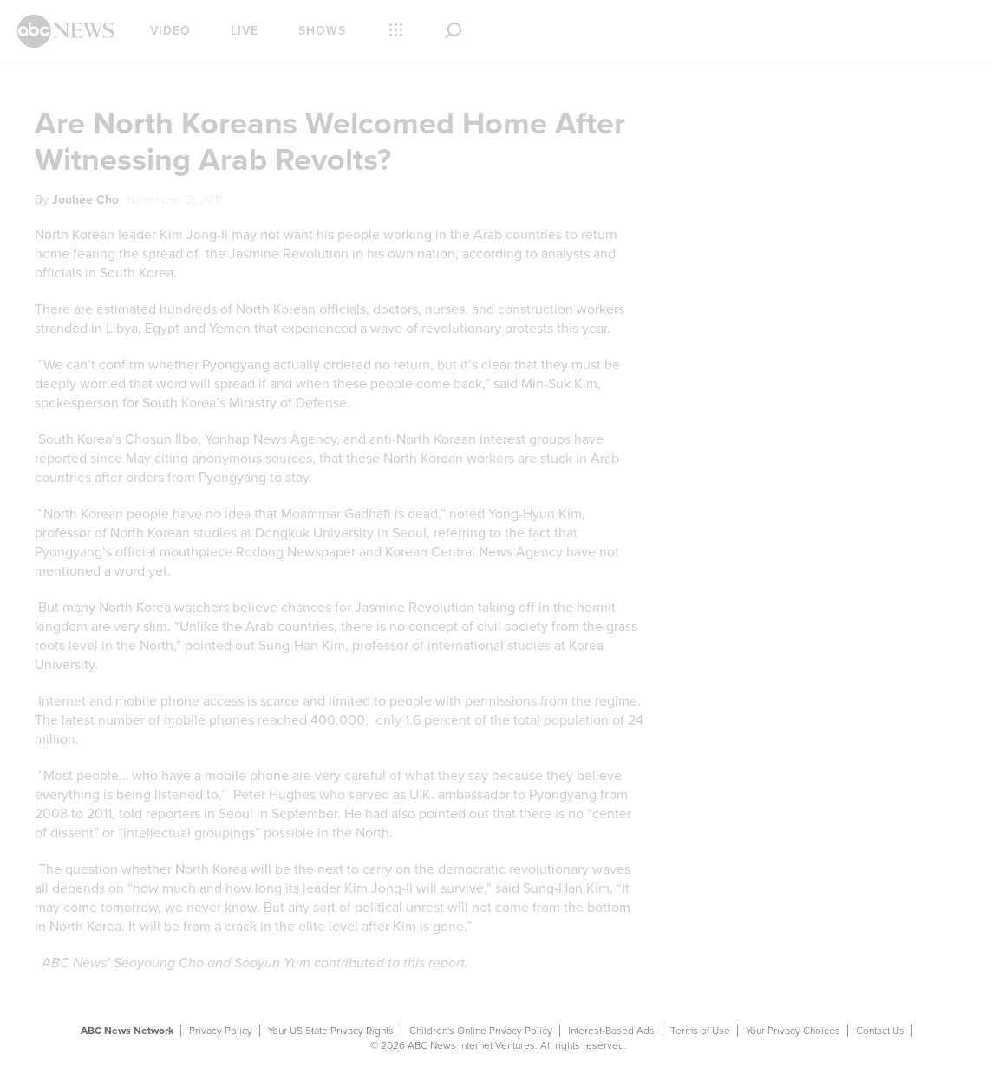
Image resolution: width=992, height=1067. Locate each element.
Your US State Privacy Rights (331, 1031)
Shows (322, 30)
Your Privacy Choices (793, 1031)
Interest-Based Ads (611, 1031)
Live (244, 30)
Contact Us (880, 1031)
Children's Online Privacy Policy (480, 1031)
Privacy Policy (220, 1031)
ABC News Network (127, 1031)
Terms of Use (700, 1031)
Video (170, 30)
